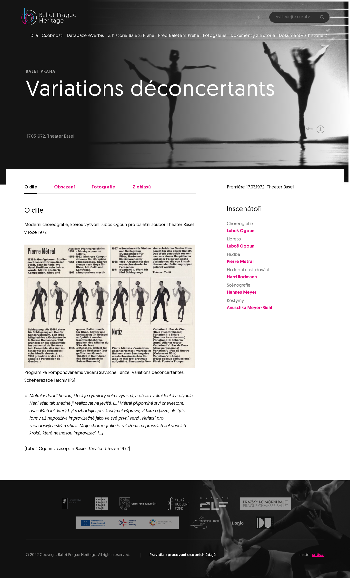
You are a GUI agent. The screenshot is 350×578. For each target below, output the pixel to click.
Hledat (322, 17)
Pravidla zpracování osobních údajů (183, 555)
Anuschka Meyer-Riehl (249, 308)
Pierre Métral (240, 261)
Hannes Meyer (242, 292)
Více (315, 129)
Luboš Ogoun (240, 230)
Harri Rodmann (242, 277)
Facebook (259, 17)
